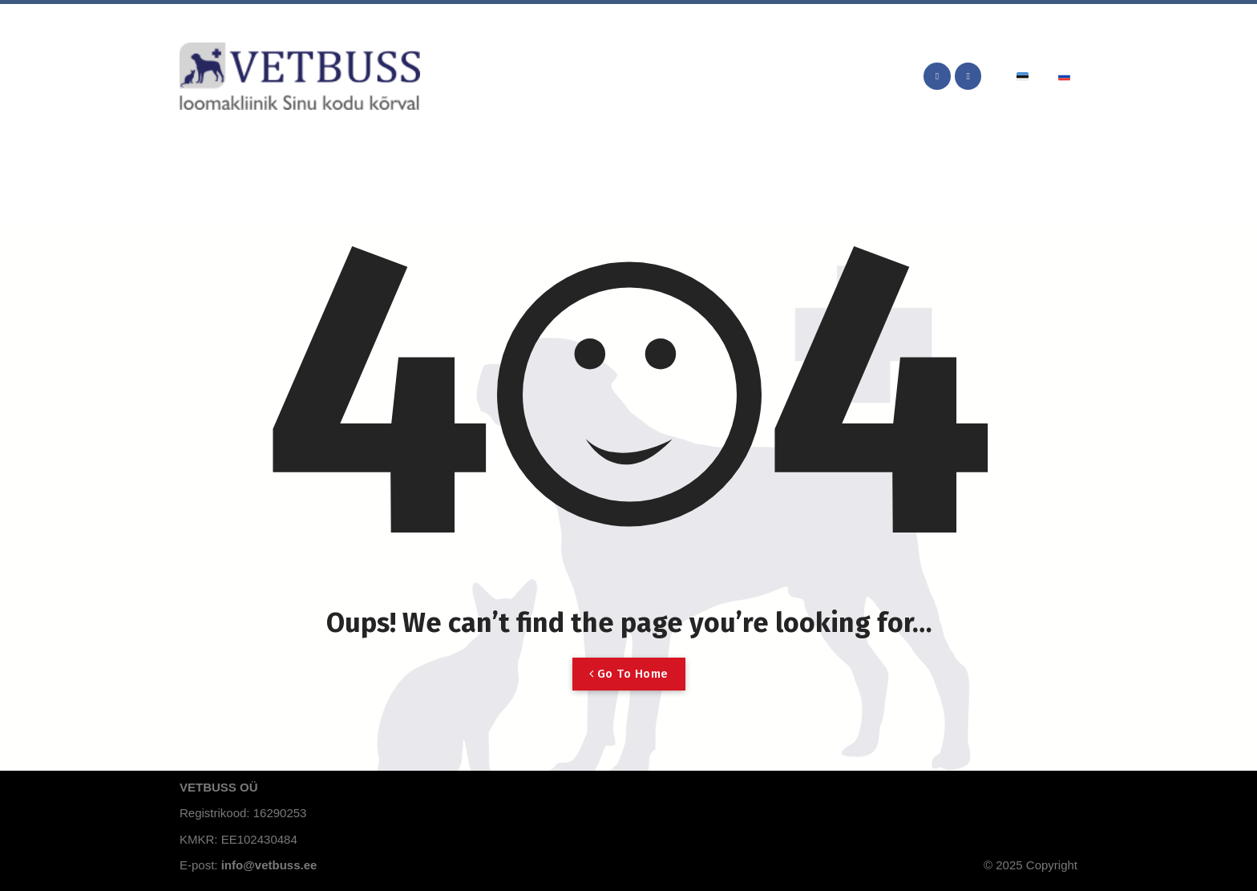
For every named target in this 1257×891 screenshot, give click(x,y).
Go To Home (629, 673)
